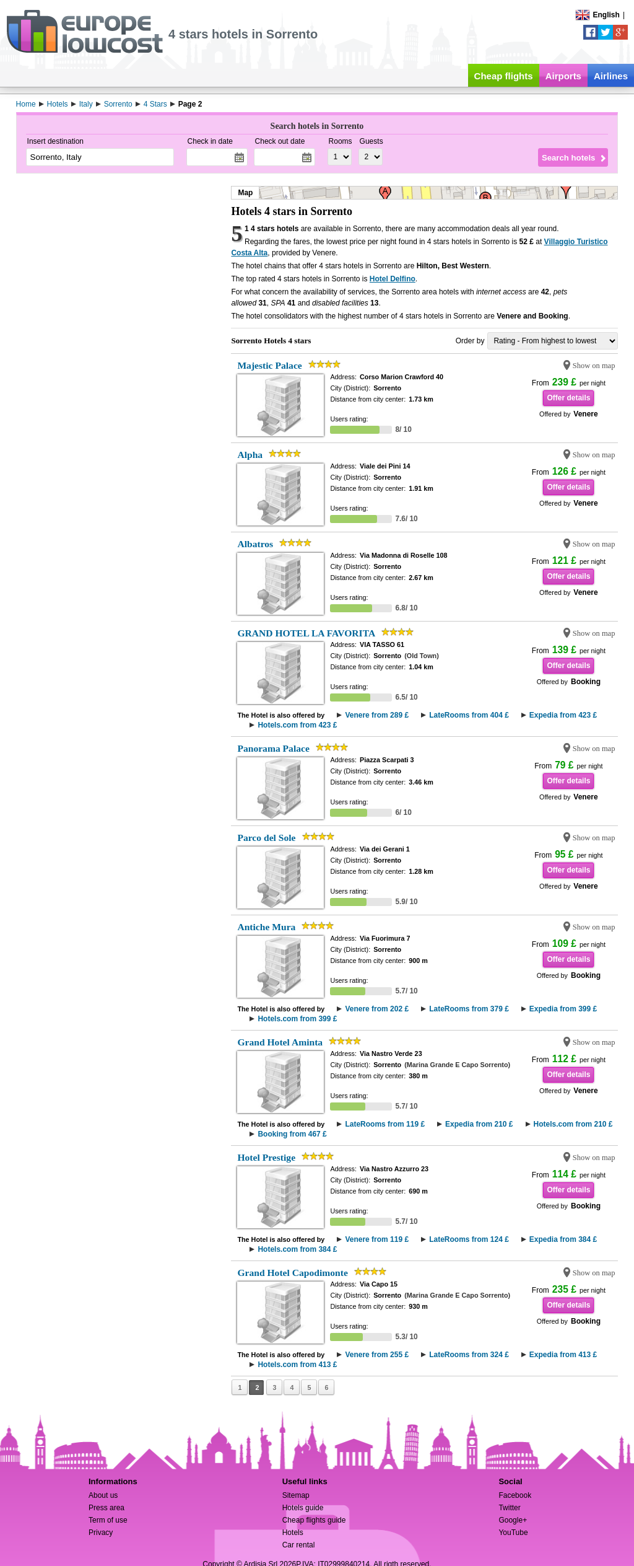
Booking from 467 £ (292, 1134)
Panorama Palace (273, 748)
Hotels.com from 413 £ (297, 1364)
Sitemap (296, 1495)
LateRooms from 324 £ (469, 1354)
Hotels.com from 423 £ (297, 725)
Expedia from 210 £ (479, 1124)
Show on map (594, 365)
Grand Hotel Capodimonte (292, 1272)
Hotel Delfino (392, 279)
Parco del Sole (266, 837)
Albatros (255, 544)
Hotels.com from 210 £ (573, 1124)
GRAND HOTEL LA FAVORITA (306, 633)
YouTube (513, 1532)
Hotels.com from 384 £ (297, 1249)
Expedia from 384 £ (563, 1239)
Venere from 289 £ (377, 715)
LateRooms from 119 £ (385, 1124)
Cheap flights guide (314, 1520)
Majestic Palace (269, 365)
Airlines (611, 76)
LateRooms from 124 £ (469, 1239)
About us (103, 1495)
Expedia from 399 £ (563, 1009)
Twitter (509, 1507)
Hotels (292, 1532)
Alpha (250, 454)
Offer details (568, 398)
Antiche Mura (266, 927)
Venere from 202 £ (377, 1009)
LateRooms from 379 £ (469, 1009)
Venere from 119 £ (377, 1239)
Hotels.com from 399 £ (297, 1018)
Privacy (101, 1532)
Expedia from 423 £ (563, 715)
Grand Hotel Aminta (280, 1042)
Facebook (514, 1495)
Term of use (108, 1520)
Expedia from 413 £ (563, 1354)
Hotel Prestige (266, 1157)
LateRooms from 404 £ (469, 715)
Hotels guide (303, 1507)
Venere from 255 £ (377, 1354)
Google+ (512, 1520)
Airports (563, 76)
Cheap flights (503, 76)
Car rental (298, 1545)
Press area (106, 1507)
